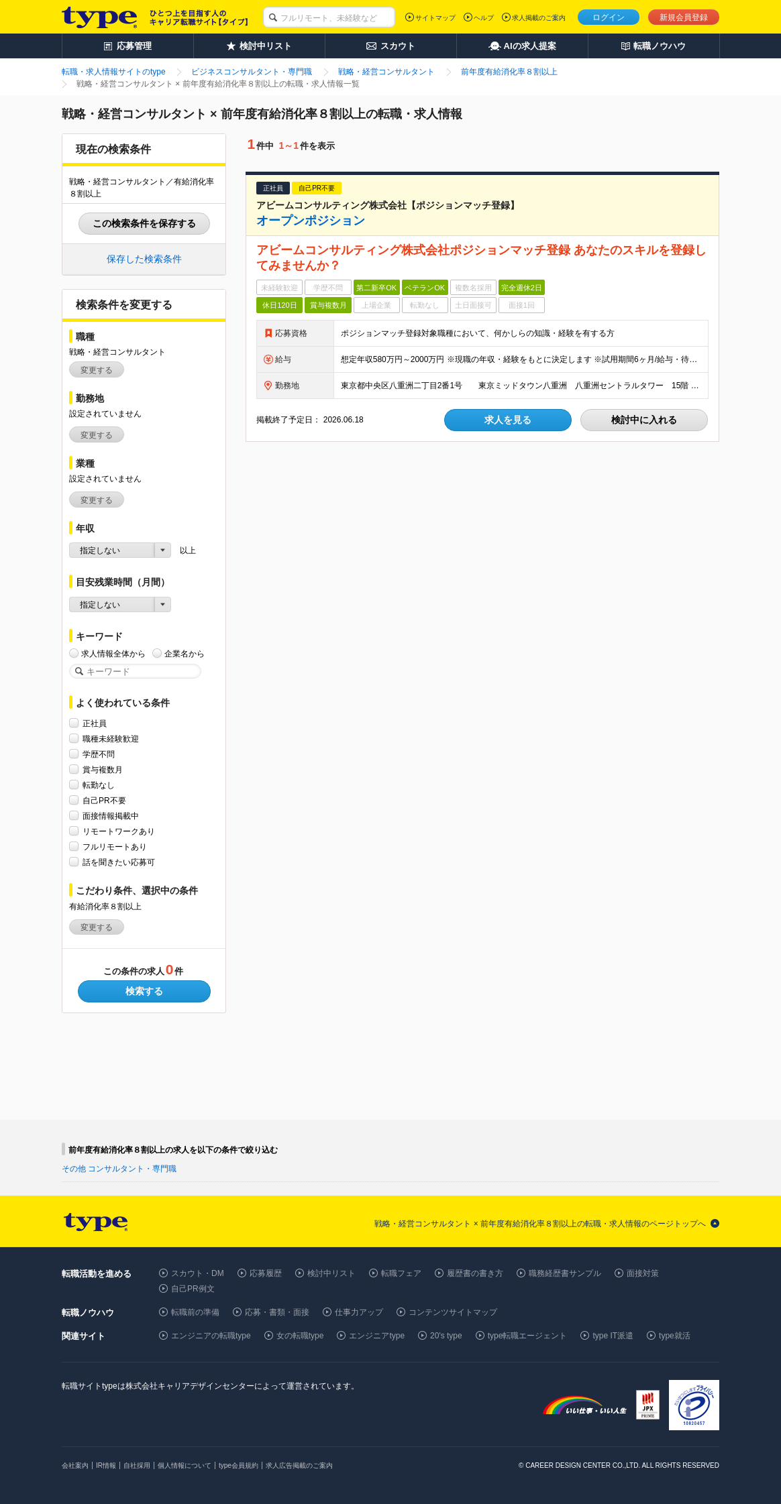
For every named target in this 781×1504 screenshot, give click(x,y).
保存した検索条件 (144, 258)
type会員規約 (238, 1465)
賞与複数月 (103, 769)
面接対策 (643, 1273)
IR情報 (106, 1465)
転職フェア (401, 1273)
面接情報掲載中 (111, 816)
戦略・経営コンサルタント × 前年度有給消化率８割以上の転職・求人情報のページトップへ (540, 1223)
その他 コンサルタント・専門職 (119, 1168)
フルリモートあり (115, 847)
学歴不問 (99, 754)
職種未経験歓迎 (111, 739)
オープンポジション (310, 220)
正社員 (95, 723)
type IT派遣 (612, 1335)
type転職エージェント (528, 1335)
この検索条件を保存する (144, 223)
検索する (144, 991)
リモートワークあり (119, 831)
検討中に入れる (644, 419)
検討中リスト (331, 1273)
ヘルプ (484, 17)
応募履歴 (266, 1273)
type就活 (674, 1335)
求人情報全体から (113, 653)
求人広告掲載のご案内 (299, 1465)
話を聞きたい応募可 (119, 862)
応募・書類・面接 (277, 1312)
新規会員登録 (684, 17)
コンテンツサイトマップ (453, 1312)
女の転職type (300, 1335)
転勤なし (99, 785)
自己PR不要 (104, 800)
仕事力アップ (359, 1312)
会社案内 (75, 1465)
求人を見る (507, 419)
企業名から (184, 653)
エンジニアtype (377, 1335)
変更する (97, 370)
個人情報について (184, 1465)
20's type (446, 1335)
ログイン (608, 17)
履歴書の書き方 (475, 1273)
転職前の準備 (195, 1312)
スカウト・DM (197, 1273)
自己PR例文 (193, 1288)
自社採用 (136, 1465)
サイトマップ (435, 17)
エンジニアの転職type (211, 1335)
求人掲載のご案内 (539, 17)
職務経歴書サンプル (565, 1273)
